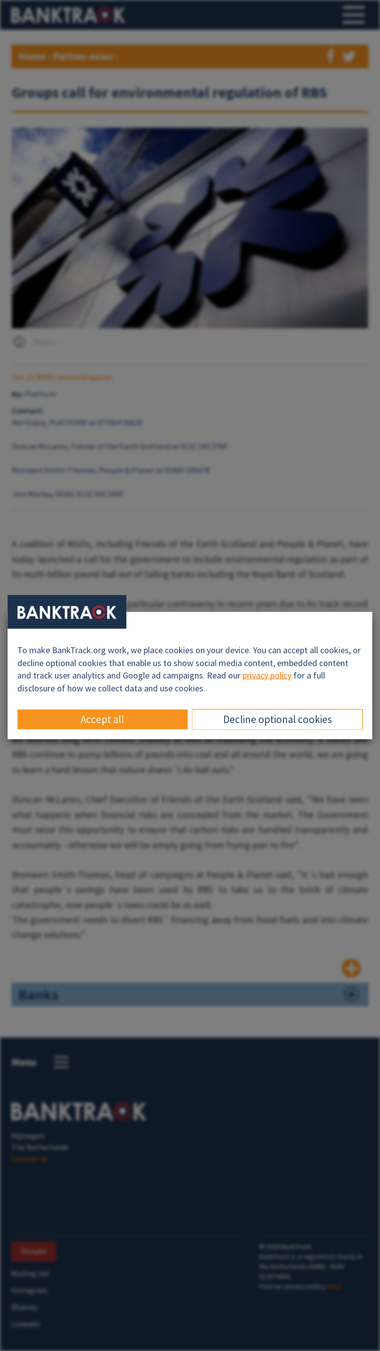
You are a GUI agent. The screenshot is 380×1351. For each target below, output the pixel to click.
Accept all (102, 719)
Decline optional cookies (277, 719)
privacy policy (266, 675)
